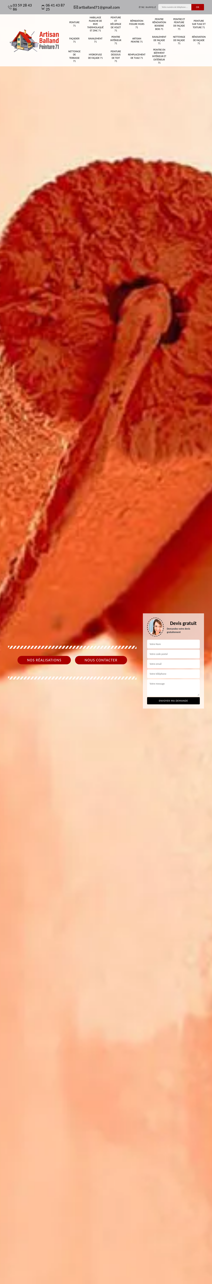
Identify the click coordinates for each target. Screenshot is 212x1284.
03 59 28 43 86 (20, 7)
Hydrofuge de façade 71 (95, 56)
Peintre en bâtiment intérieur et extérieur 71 (159, 56)
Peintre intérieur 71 (115, 40)
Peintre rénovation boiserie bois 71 (159, 24)
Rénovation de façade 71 (199, 40)
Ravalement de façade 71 (159, 40)
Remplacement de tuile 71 (136, 56)
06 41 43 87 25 (53, 7)
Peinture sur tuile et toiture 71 (198, 24)
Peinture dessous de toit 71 (116, 56)
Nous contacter (101, 660)
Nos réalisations (44, 660)
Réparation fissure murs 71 (136, 24)
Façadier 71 (74, 40)
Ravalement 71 (95, 40)
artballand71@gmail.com (97, 7)
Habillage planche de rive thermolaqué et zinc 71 (95, 24)
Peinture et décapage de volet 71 (115, 24)
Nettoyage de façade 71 (179, 40)
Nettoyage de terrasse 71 (74, 56)
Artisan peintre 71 (137, 40)
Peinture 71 (74, 24)
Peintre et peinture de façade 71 (179, 24)
